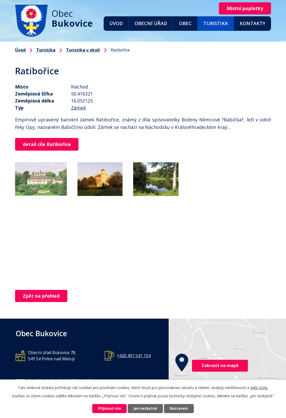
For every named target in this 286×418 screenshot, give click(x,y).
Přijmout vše (105, 408)
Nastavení (182, 408)
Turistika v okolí (83, 50)
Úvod (116, 23)
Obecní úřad (150, 23)
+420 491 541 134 (134, 356)
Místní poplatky (243, 8)
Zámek (78, 108)
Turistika (215, 23)
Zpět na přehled (42, 296)
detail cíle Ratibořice (48, 144)
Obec (185, 23)
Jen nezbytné (145, 408)
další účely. (259, 386)
